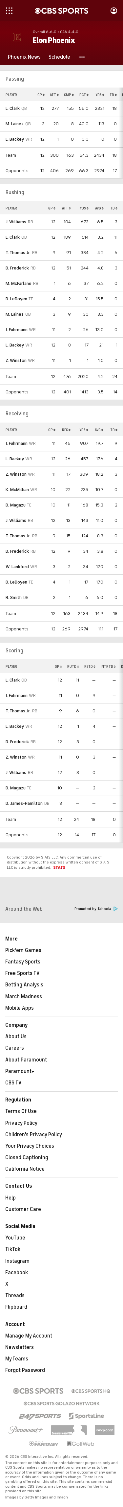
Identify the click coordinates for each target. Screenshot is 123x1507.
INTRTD (108, 666)
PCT (84, 94)
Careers (14, 1048)
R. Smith (14, 597)
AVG (99, 208)
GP (41, 94)
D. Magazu (16, 505)
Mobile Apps (19, 1008)
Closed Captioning (26, 1157)
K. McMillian (17, 489)
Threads (15, 1295)
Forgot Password (25, 1370)
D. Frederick (17, 268)
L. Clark (13, 108)
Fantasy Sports (22, 962)
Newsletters (19, 1347)
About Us (16, 1036)
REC (66, 429)
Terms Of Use (21, 1111)
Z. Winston (16, 360)
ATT (54, 94)
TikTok (12, 1249)
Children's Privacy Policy (33, 1134)
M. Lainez (15, 124)
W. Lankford (17, 566)
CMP (69, 94)
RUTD (73, 666)
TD (113, 94)
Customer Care (23, 1209)
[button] (82, 57)
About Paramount (26, 1060)
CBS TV (13, 1083)
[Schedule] (59, 57)
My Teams (16, 1359)
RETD (89, 666)
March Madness (23, 996)
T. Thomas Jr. (18, 252)
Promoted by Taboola (96, 909)
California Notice (25, 1169)
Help (10, 1198)
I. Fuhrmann (17, 329)
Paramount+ (19, 1071)
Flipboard (16, 1307)
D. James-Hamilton (24, 803)
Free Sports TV (22, 973)
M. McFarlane (18, 283)
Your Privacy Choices (29, 1146)
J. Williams (16, 222)
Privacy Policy (21, 1123)
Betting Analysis (24, 985)
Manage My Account (28, 1336)
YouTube (15, 1238)
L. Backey (15, 139)
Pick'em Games (23, 950)
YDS (99, 94)
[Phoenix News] (24, 57)
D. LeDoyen (16, 299)
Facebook (16, 1272)
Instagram (17, 1261)
